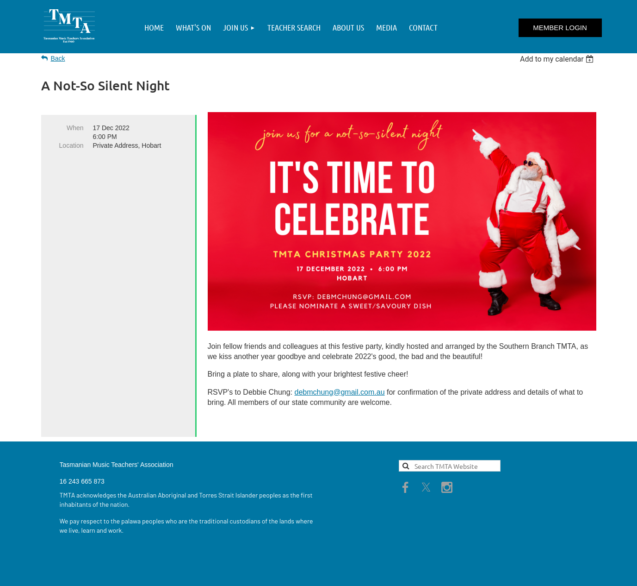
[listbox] (558, 59)
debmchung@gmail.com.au (340, 392)
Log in (560, 28)
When (75, 128)
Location (71, 145)
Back (58, 58)
